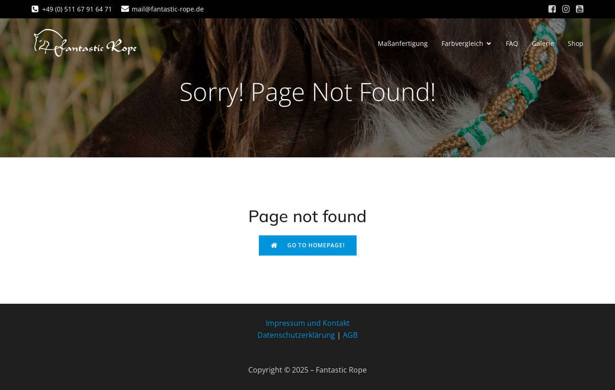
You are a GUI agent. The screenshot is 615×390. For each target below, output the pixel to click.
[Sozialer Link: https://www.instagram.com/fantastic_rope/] (566, 9)
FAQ (512, 43)
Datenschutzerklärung (296, 335)
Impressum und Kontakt (308, 323)
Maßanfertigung (403, 43)
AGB (350, 335)
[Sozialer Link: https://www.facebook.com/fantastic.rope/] (552, 9)
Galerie (543, 43)
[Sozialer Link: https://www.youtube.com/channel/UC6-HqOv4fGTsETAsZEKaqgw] (580, 9)
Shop (575, 43)
